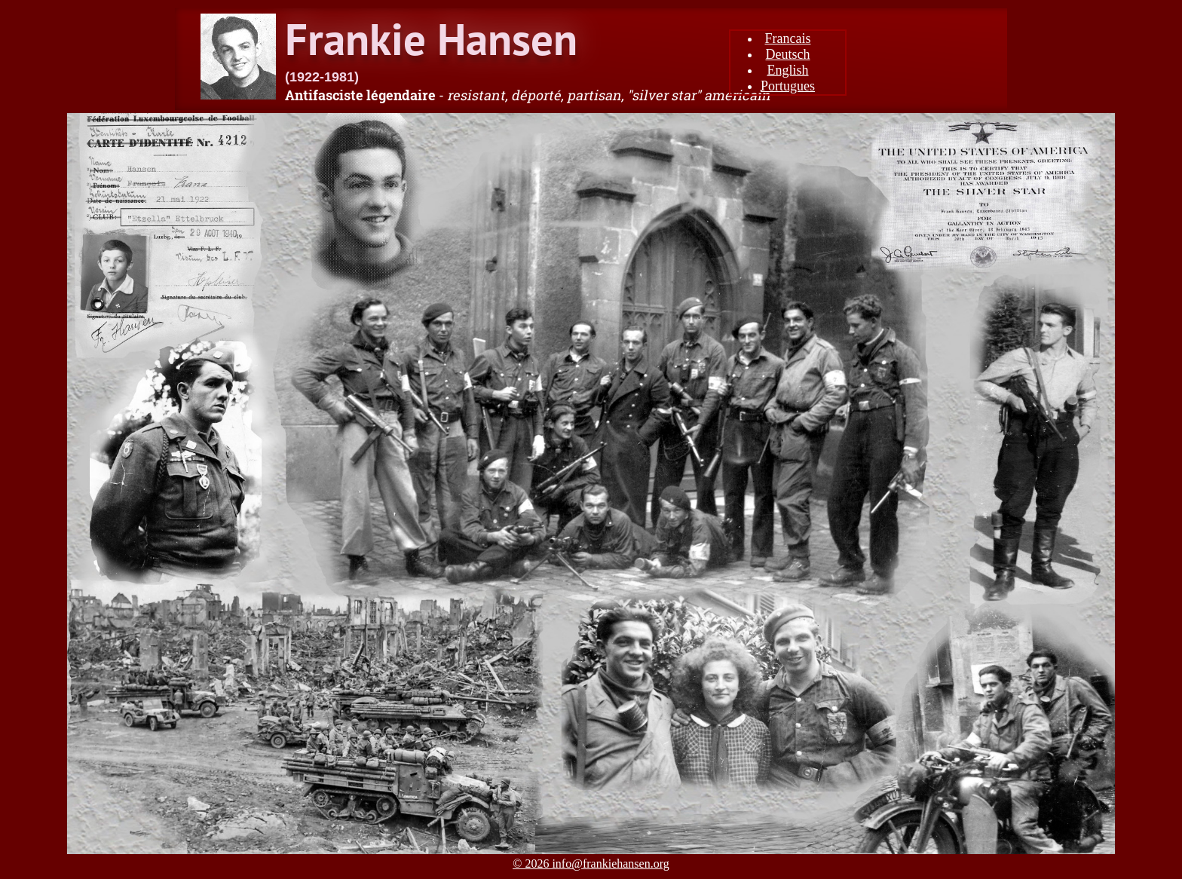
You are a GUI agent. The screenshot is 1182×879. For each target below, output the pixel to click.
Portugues (788, 85)
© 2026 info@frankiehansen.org (591, 863)
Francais (788, 38)
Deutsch (788, 54)
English (787, 70)
